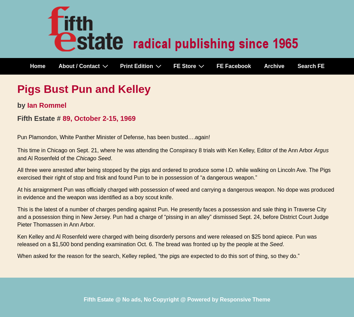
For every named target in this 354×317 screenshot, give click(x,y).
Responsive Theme (245, 299)
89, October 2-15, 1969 (99, 118)
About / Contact (84, 66)
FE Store (190, 66)
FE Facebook (233, 66)
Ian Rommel (46, 105)
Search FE (311, 66)
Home (37, 66)
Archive (274, 66)
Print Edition (141, 66)
